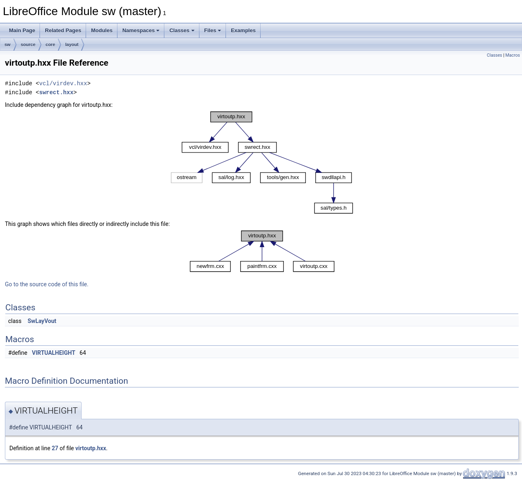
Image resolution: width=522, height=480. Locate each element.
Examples (243, 30)
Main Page (22, 30)
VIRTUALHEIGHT (53, 352)
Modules (102, 30)
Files (212, 30)
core (50, 44)
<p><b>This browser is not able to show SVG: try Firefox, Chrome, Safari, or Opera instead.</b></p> (262, 162)
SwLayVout (42, 321)
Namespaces (141, 30)
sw (7, 44)
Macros (512, 55)
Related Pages (63, 30)
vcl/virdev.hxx (63, 83)
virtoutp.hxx (90, 448)
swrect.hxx (56, 92)
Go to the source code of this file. (46, 284)
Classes (181, 30)
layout (71, 44)
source (28, 44)
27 (55, 448)
